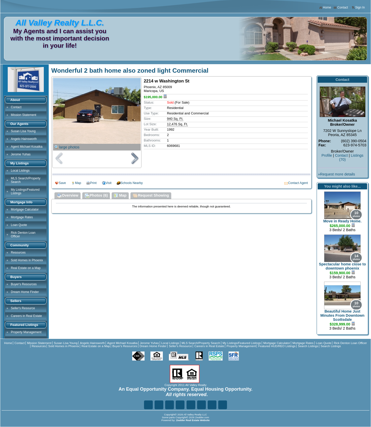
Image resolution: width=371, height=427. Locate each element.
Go (180, 404)
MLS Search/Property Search (25, 180)
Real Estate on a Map (25, 268)
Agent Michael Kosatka (27, 146)
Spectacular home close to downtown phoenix (342, 266)
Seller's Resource (23, 308)
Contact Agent (298, 183)
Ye (212, 404)
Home (325, 8)
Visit (109, 183)
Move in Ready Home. (342, 221)
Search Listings (308, 346)
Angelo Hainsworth (24, 139)
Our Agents (19, 124)
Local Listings (20, 170)
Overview (67, 195)
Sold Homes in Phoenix (27, 260)
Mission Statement (23, 115)
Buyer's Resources (24, 284)
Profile (327, 155)
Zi (191, 404)
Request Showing (151, 195)
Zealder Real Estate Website (192, 420)
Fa (148, 404)
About (15, 100)
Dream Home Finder (25, 292)
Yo (222, 404)
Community (19, 245)
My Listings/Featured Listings (25, 191)
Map (78, 183)
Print (93, 183)
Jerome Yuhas (21, 154)
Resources (18, 252)
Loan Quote (19, 225)
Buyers (16, 277)
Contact (340, 8)
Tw (159, 404)
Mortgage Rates (22, 217)
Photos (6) (96, 195)
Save (62, 183)
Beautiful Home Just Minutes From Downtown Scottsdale (342, 315)
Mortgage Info (21, 202)
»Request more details (336, 174)
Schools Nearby (132, 183)
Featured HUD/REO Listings (277, 346)
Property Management (26, 332)
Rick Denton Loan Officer (23, 234)
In (201, 404)
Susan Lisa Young (23, 131)
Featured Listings (24, 325)
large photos (69, 147)
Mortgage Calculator (25, 209)
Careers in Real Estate (26, 316)
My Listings (19, 163)
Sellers (15, 301)
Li (169, 404)
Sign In (358, 8)
